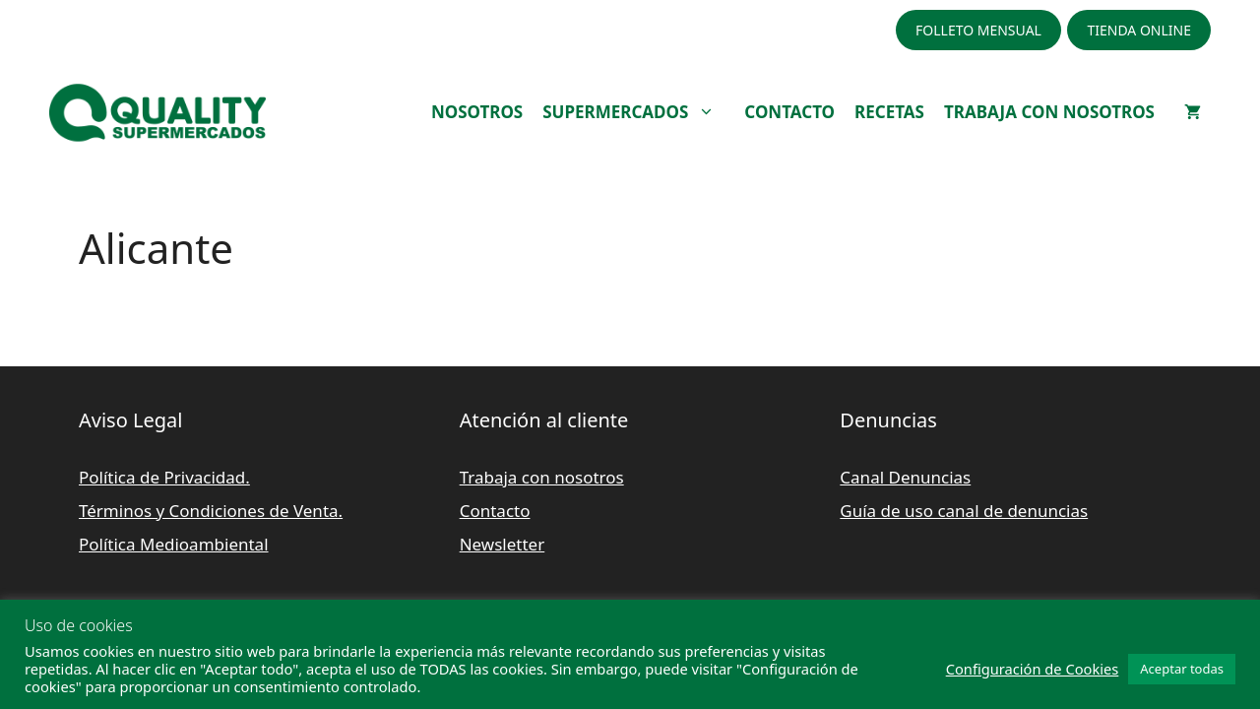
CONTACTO (789, 111)
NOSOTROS (477, 111)
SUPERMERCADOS (638, 112)
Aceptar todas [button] (1182, 668)
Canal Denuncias (905, 477)
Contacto (495, 510)
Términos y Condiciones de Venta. (211, 510)
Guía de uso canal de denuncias (964, 510)
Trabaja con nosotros (542, 477)
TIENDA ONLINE (1139, 30)
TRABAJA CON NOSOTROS (1049, 111)
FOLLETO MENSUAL (978, 30)
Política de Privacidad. (164, 477)
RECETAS (889, 111)
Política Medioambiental (174, 544)
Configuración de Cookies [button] (1032, 668)
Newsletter (502, 544)
